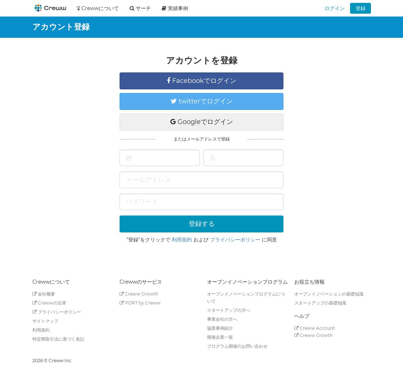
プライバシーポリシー (235, 239)
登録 (360, 8)
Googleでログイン (201, 122)
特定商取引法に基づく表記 (58, 339)
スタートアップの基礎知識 (320, 303)
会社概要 (43, 294)
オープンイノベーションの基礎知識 (328, 294)
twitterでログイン (202, 101)
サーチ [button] (140, 8)
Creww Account (314, 328)
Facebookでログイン (201, 81)
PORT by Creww (140, 303)
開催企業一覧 (220, 337)
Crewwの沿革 (49, 303)
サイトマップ (45, 321)
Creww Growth (139, 294)
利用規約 (182, 239)
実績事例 (175, 8)
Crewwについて (98, 8)
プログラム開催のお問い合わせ (237, 346)
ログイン (334, 8)
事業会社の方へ (222, 319)
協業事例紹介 (220, 328)
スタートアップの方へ (228, 310)
